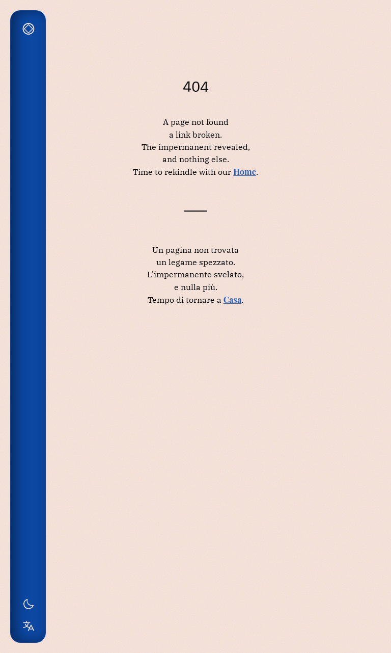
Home (244, 171)
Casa (233, 299)
